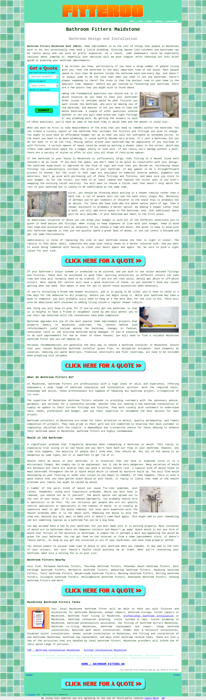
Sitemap (29, 675)
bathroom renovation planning (89, 619)
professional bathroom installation (148, 616)
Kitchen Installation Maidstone (105, 650)
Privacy (177, 675)
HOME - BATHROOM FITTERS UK (103, 663)
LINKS (140, 21)
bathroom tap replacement (80, 637)
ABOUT (149, 21)
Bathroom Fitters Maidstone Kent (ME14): (55, 46)
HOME (132, 21)
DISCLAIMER (171, 21)
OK (163, 698)
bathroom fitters (60, 384)
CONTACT (159, 21)
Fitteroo (31, 695)
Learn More (152, 698)
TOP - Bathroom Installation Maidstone (53, 650)
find (37, 566)
